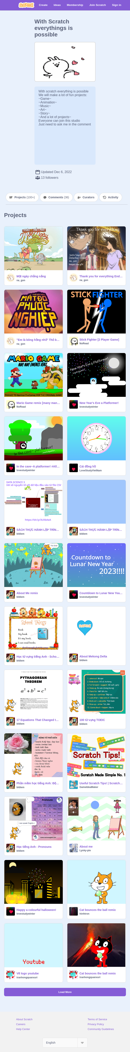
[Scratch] (26, 5)
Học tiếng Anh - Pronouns (34, 846)
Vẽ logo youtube (28, 973)
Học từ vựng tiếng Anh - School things (38, 656)
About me (86, 846)
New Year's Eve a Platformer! (99, 403)
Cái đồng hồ (87, 466)
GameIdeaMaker (88, 787)
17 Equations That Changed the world (38, 720)
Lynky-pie (85, 850)
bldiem (20, 533)
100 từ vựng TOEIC (92, 720)
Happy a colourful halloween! (36, 910)
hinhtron (84, 913)
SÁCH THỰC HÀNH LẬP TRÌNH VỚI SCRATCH (101, 529)
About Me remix (27, 593)
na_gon (21, 280)
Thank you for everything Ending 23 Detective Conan (101, 276)
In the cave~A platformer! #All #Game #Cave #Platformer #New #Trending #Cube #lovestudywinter (38, 466)
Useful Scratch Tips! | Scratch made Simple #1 (101, 783)
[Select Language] (65, 1043)
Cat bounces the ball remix (97, 910)
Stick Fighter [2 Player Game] (99, 339)
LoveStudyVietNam (90, 470)
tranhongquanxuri (27, 977)
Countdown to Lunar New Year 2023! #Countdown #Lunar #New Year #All (101, 593)
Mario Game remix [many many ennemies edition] (38, 403)
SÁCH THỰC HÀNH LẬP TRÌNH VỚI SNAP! (38, 529)
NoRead (84, 343)
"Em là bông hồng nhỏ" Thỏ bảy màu (38, 339)
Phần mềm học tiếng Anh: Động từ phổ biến (38, 783)
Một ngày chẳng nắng (31, 276)
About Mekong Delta (93, 656)
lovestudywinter (88, 406)
